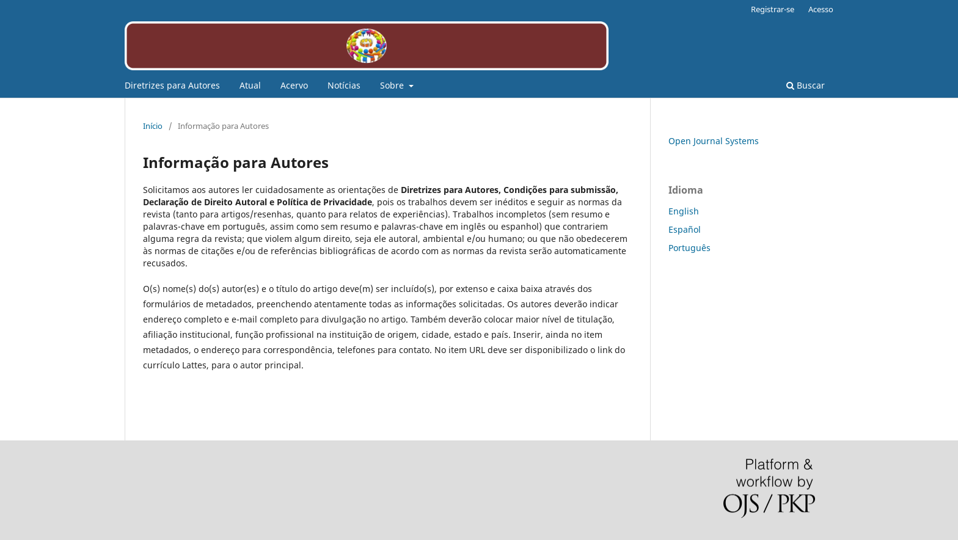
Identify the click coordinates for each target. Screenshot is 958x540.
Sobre (393, 85)
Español (684, 229)
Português (689, 248)
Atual (250, 85)
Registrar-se (772, 9)
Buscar (805, 85)
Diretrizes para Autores (172, 85)
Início (153, 125)
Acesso (820, 9)
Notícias (343, 85)
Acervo (294, 85)
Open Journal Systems (713, 141)
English (683, 211)
